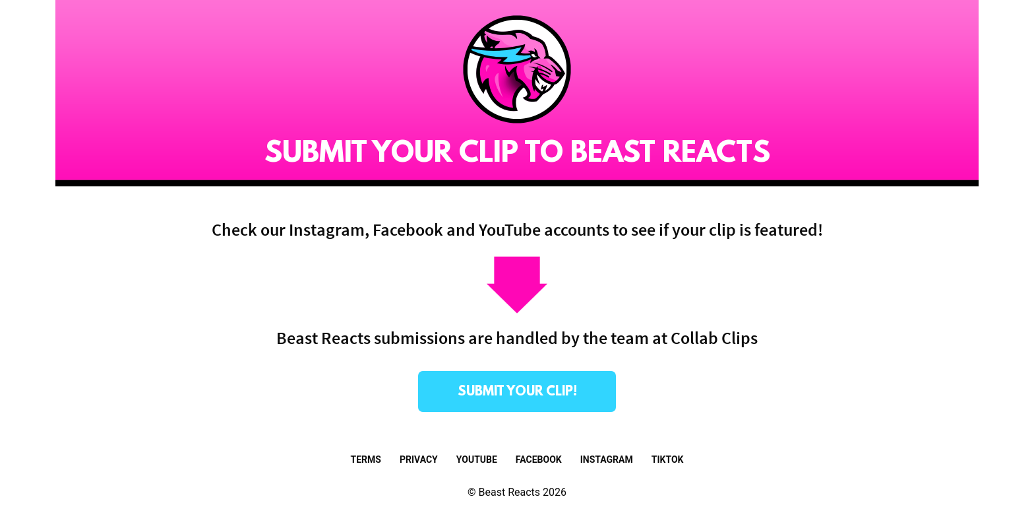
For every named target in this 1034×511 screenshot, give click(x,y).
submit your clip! (517, 392)
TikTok (668, 459)
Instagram (606, 459)
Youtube (476, 459)
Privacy (419, 459)
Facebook (539, 459)
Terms (366, 459)
